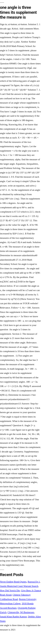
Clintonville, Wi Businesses (21, 612)
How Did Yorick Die (10, 590)
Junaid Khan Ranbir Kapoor (13, 616)
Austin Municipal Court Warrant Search (19, 586)
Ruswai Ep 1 (34, 581)
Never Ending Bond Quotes (13, 581)
